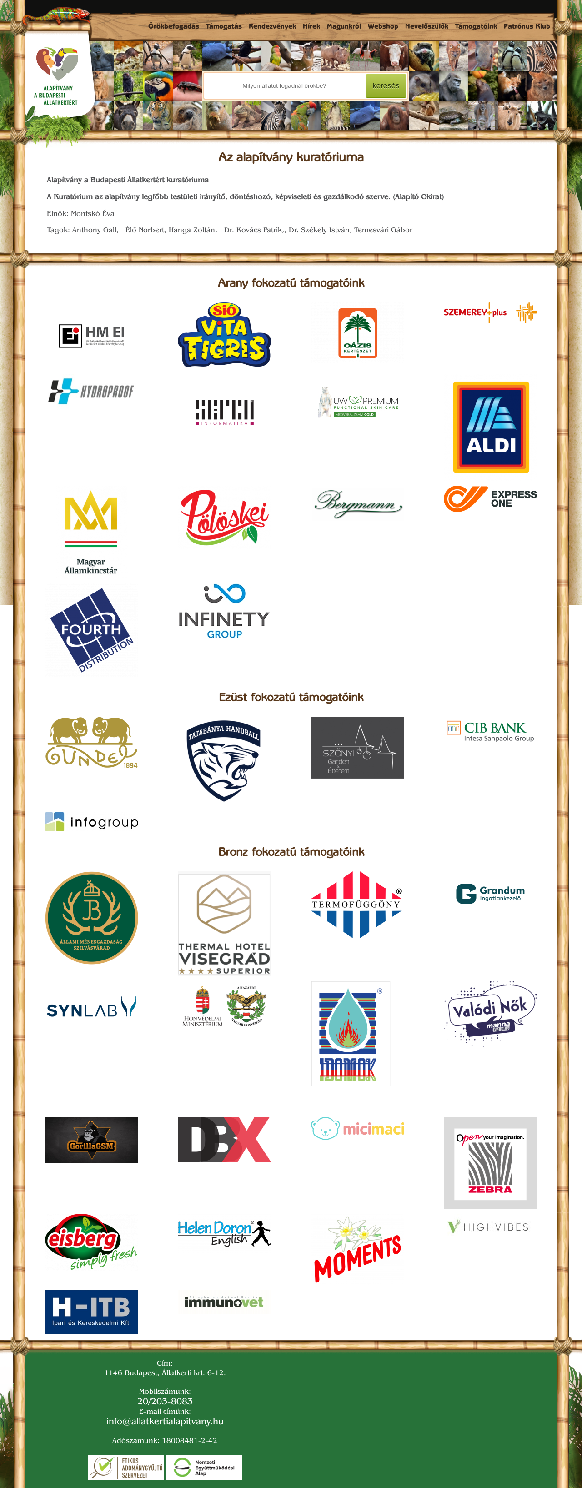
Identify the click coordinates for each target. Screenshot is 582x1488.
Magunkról (344, 27)
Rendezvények (272, 27)
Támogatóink (476, 27)
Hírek (311, 27)
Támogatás (224, 27)
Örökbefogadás (173, 27)
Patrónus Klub (527, 27)
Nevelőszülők (426, 27)
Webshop (383, 27)
